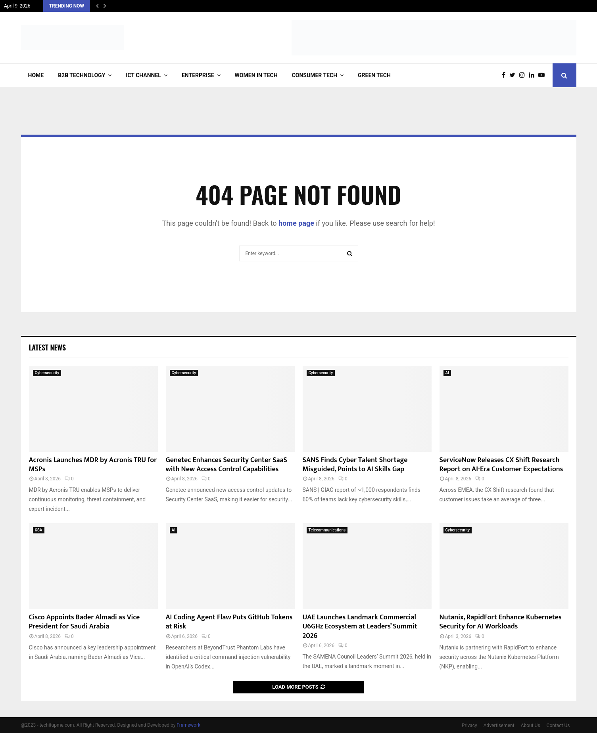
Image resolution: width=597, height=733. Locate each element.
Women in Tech (256, 75)
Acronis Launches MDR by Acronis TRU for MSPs (93, 464)
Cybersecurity (47, 373)
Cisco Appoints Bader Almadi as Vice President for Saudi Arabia (84, 621)
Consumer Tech (314, 75)
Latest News (47, 347)
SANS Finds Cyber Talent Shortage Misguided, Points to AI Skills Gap (355, 464)
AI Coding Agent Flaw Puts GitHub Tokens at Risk (229, 621)
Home (36, 75)
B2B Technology (81, 75)
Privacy (469, 725)
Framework (188, 725)
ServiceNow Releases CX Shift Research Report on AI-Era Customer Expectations (501, 464)
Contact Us (558, 725)
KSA (38, 530)
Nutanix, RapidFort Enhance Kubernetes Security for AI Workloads (501, 621)
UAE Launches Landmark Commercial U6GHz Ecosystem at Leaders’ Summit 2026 (360, 626)
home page (296, 223)
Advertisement (499, 725)
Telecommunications (327, 530)
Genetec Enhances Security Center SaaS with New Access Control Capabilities (227, 464)
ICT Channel (143, 75)
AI (447, 373)
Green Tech (374, 75)
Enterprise (198, 75)
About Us (530, 725)
